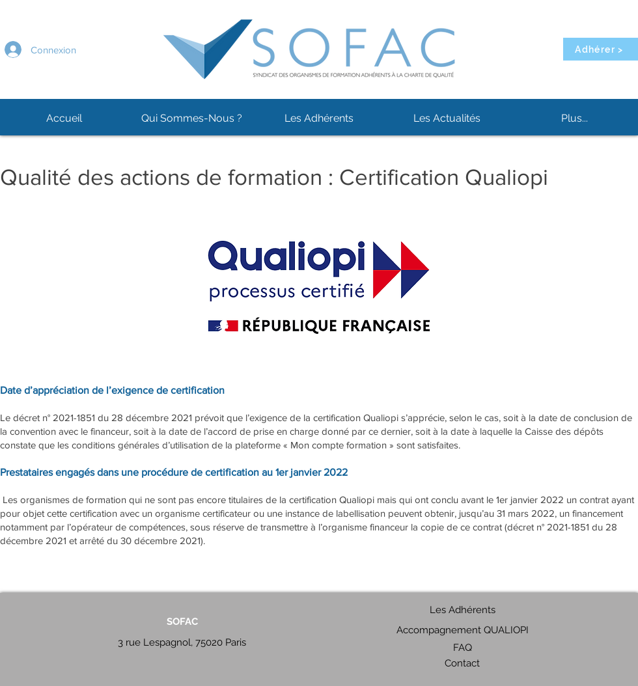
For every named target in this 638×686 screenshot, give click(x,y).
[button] (191, 118)
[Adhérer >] (600, 49)
